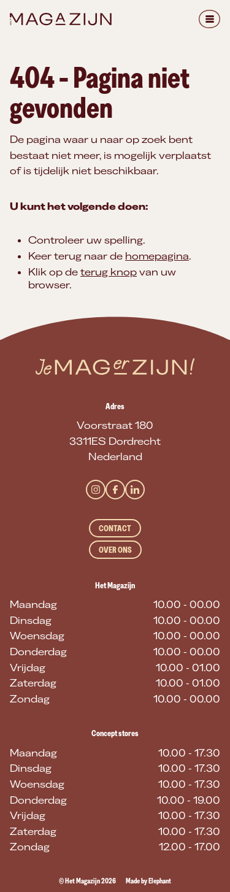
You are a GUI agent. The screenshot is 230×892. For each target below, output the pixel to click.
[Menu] (209, 19)
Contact (115, 528)
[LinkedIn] (135, 489)
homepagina (157, 256)
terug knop (108, 272)
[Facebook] (115, 489)
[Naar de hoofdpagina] (61, 19)
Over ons (115, 549)
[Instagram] (95, 489)
